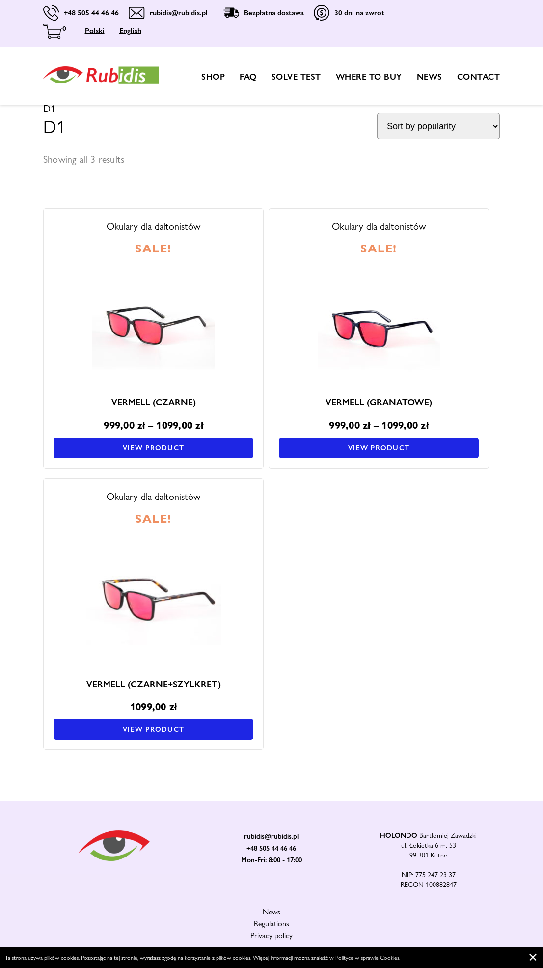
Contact (478, 76)
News (429, 76)
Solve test (296, 76)
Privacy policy (271, 935)
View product (153, 447)
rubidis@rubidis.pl (271, 836)
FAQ (248, 76)
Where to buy (369, 76)
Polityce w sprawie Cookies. (367, 957)
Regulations (271, 923)
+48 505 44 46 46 (271, 848)
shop (213, 76)
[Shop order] (438, 126)
